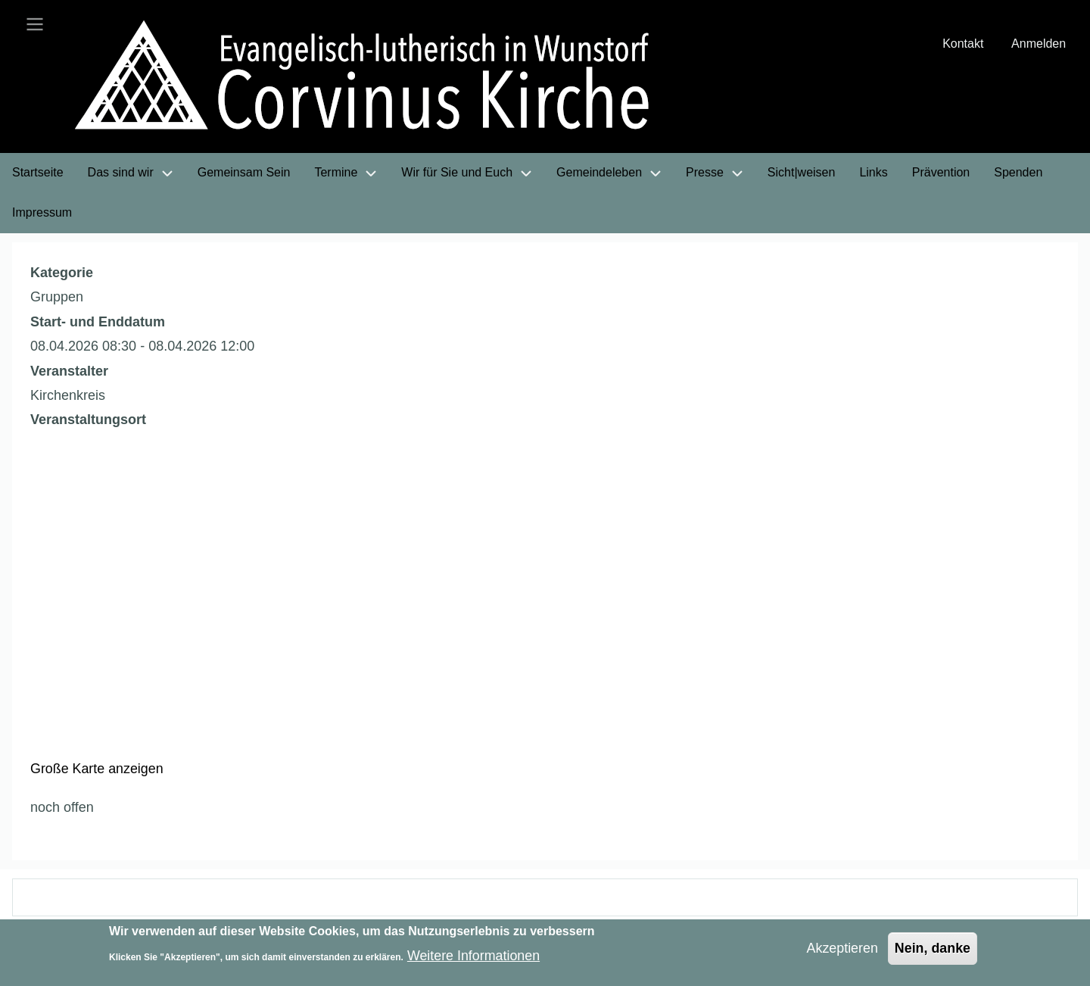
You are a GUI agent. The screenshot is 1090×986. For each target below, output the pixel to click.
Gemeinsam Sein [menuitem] (244, 173)
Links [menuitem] (873, 173)
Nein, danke (932, 948)
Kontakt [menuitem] (962, 44)
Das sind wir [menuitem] (121, 173)
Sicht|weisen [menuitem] (802, 173)
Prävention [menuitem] (941, 173)
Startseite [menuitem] (38, 173)
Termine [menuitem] (335, 173)
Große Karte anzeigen (97, 770)
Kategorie (61, 274)
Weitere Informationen (474, 955)
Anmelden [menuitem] (1038, 44)
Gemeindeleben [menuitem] (599, 173)
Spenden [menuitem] (1018, 173)
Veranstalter (69, 372)
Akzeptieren (841, 948)
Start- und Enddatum (97, 323)
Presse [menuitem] (705, 173)
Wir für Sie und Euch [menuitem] (456, 173)
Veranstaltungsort (88, 421)
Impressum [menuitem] (42, 213)
